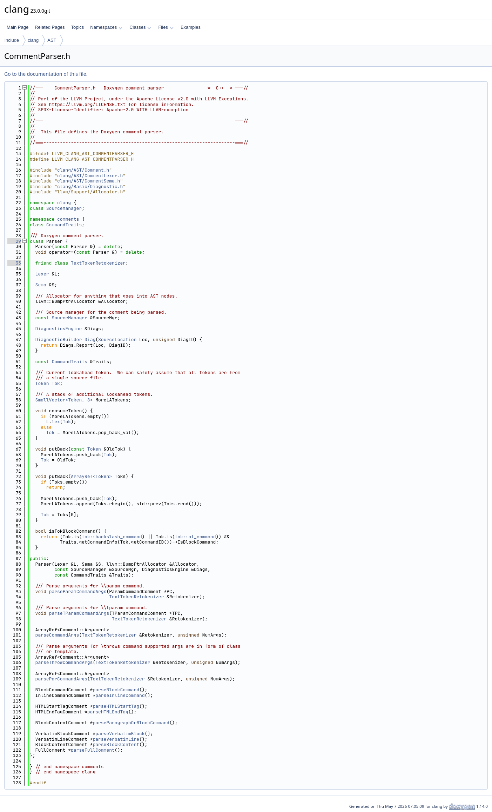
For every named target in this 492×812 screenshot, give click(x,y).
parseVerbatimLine (116, 739)
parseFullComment (93, 750)
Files (165, 27)
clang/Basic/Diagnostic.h (90, 186)
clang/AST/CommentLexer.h (90, 176)
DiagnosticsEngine (58, 329)
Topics (77, 27)
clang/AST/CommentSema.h (88, 181)
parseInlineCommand (119, 695)
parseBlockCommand (116, 690)
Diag (90, 339)
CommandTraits (64, 225)
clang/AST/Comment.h (83, 170)
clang (33, 40)
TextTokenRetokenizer (98, 263)
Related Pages (50, 27)
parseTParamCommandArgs (79, 613)
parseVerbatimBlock (119, 734)
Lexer (42, 274)
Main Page (17, 27)
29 (14, 241)
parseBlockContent (116, 744)
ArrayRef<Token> (91, 476)
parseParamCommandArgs (78, 591)
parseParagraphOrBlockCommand (131, 723)
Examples (191, 27)
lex (56, 422)
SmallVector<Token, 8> (64, 400)
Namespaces (106, 27)
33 (14, 263)
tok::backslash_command (112, 537)
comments (68, 219)
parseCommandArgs (57, 635)
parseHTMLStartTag (116, 706)
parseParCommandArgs (61, 679)
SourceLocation (117, 339)
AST (51, 40)
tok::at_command (195, 537)
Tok (56, 383)
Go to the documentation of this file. (45, 74)
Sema (40, 285)
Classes (140, 27)
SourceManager (64, 208)
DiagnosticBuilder (58, 339)
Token (42, 383)
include (12, 40)
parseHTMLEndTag (107, 712)
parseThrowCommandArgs (64, 662)
